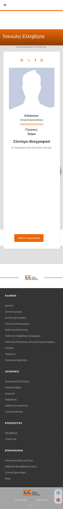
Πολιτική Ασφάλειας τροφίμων (23, 335)
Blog (7, 478)
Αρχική (9, 305)
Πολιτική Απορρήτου (17, 323)
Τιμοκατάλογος (14, 411)
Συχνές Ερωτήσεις (15, 317)
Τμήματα (10, 354)
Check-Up (10, 439)
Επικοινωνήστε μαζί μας (19, 460)
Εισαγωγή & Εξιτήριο (17, 381)
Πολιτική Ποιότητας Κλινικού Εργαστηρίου (29, 341)
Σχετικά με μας (13, 311)
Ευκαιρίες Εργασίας (16, 360)
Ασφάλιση (11, 399)
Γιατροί (9, 347)
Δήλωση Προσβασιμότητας (21, 466)
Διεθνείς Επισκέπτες (16, 405)
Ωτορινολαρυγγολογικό (32, 124)
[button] (5, 5)
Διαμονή (10, 393)
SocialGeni (31, 500)
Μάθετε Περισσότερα (29, 238)
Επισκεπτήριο (13, 387)
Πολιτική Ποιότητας (16, 329)
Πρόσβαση (11, 433)
